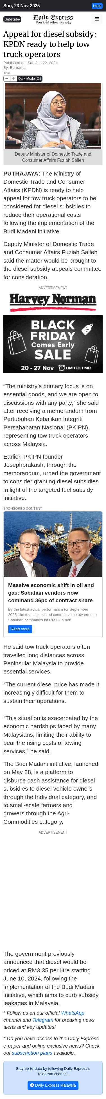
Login (97, 6)
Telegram (42, 1020)
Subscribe (12, 19)
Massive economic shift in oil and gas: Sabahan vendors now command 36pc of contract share (51, 592)
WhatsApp (72, 1013)
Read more (20, 629)
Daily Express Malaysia (53, 1085)
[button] (97, 19)
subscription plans (32, 1053)
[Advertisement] (53, 890)
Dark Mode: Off (29, 79)
